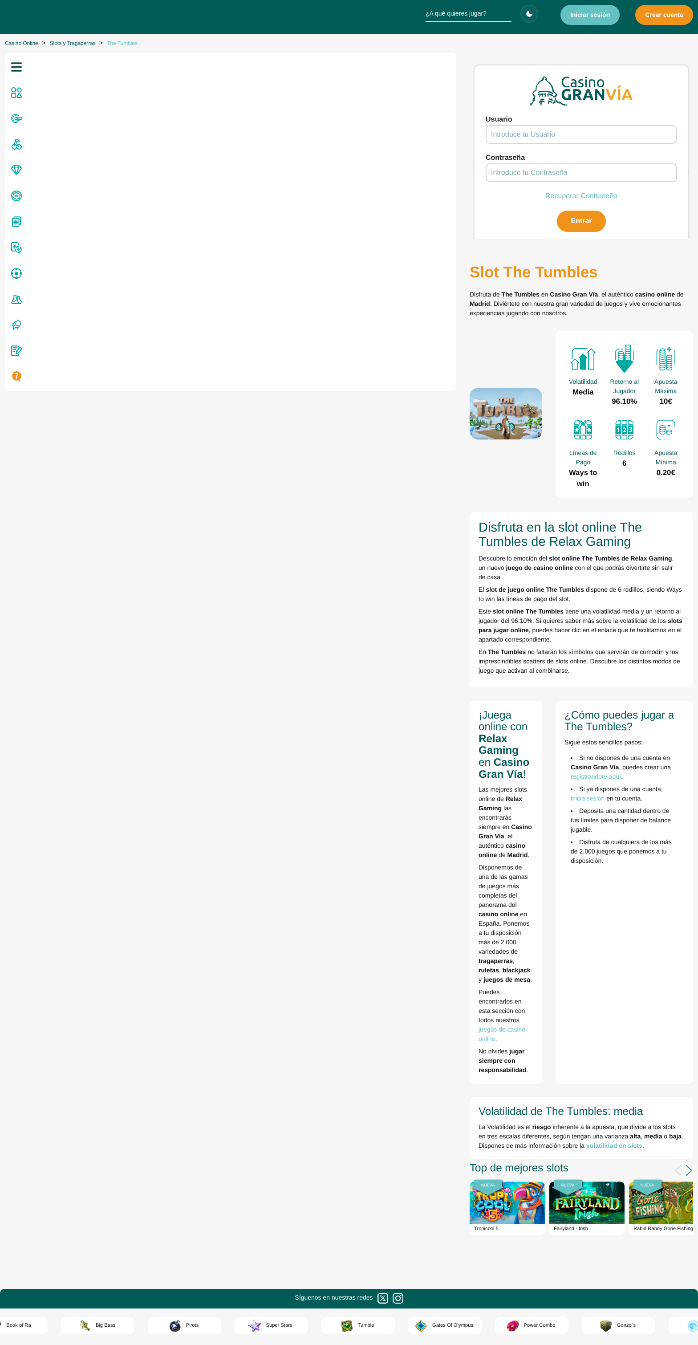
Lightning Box (326, 1052)
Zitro (314, 1127)
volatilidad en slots (194, 733)
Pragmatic (321, 1089)
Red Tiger (321, 1108)
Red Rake (321, 1099)
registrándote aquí (621, 617)
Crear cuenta (664, 14)
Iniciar (590, 14)
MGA (315, 1061)
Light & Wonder (328, 1043)
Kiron (315, 1033)
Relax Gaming (327, 1117)
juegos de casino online (249, 654)
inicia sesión (503, 630)
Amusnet (320, 968)
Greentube (322, 1015)
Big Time (320, 977)
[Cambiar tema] (529, 14)
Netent (317, 1071)
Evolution (320, 996)
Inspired (319, 1024)
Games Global (327, 1005)
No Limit (319, 1080)
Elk (313, 986)
